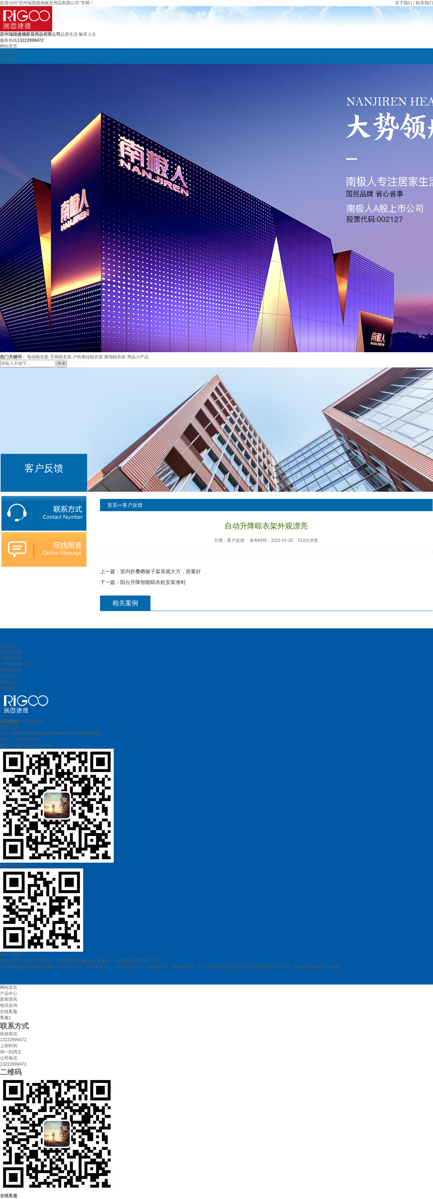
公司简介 (8, 58)
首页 (112, 505)
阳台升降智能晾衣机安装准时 (153, 582)
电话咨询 (8, 1005)
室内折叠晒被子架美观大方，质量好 (160, 571)
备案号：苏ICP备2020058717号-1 (129, 960)
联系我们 (424, 2)
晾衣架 (75, 966)
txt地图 (333, 966)
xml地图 (301, 966)
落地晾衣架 (115, 356)
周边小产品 (138, 356)
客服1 (5, 1017)
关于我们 (403, 2)
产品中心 (8, 993)
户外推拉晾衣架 (88, 356)
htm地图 (318, 966)
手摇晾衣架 (61, 356)
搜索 (61, 363)
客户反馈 (132, 505)
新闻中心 (8, 682)
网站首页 (8, 46)
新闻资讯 (8, 999)
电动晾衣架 (38, 356)
